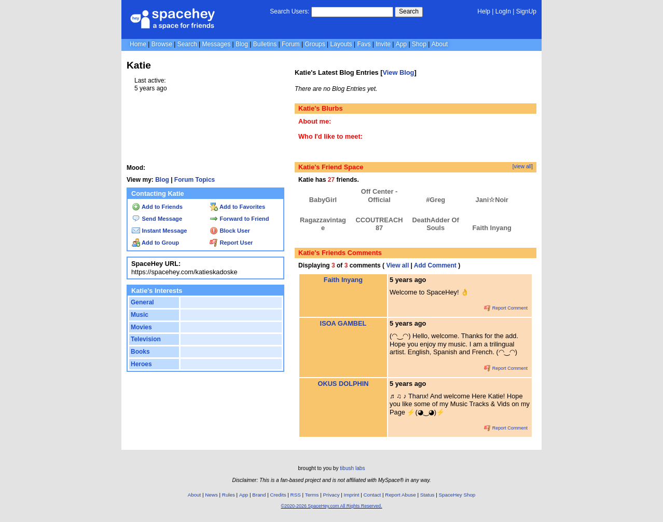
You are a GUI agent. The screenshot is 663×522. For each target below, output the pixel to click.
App (401, 44)
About (440, 44)
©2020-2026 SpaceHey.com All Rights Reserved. (331, 505)
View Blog (398, 72)
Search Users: (289, 11)
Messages (216, 44)
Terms (312, 495)
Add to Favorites (237, 207)
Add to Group (155, 242)
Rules (228, 495)
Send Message (157, 219)
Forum (291, 44)
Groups (315, 44)
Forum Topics (194, 179)
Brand (259, 495)
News (211, 495)
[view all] (523, 166)
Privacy (331, 495)
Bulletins (265, 44)
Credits (278, 495)
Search (409, 11)
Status (427, 495)
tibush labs (352, 468)
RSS (296, 495)
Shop (419, 44)
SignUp (526, 11)
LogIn (503, 11)
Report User (231, 242)
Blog (242, 44)
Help (483, 11)
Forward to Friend (239, 219)
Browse (161, 44)
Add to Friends (157, 207)
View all (397, 265)
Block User (230, 230)
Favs (363, 44)
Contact (372, 495)
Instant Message (159, 230)
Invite (383, 44)
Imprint (352, 495)
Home (138, 44)
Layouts (341, 44)
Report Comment (506, 308)
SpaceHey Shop (457, 495)
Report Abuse (400, 495)
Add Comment (435, 265)
